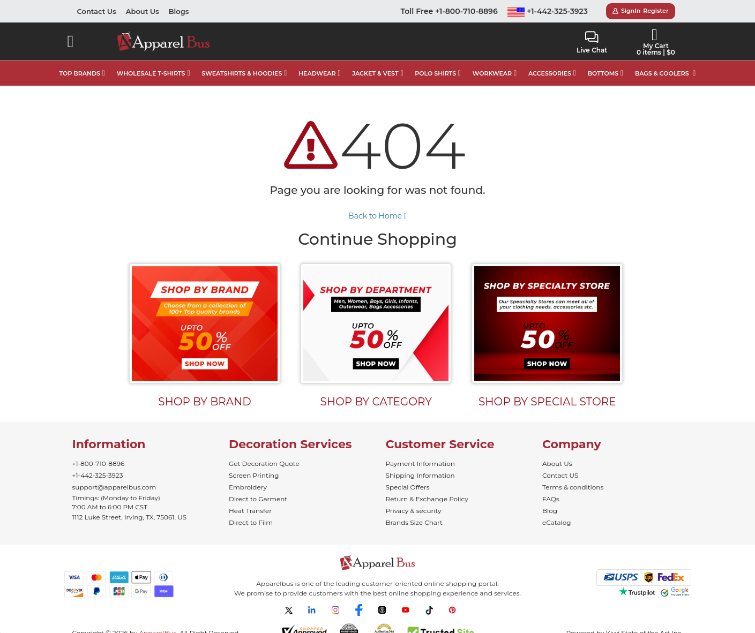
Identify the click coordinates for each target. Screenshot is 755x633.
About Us (142, 11)
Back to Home (377, 216)
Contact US (560, 475)
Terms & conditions (572, 487)
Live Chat (592, 42)
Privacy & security (414, 511)
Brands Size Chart (414, 522)
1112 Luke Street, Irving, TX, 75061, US (129, 517)
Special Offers (408, 487)
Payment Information (420, 463)
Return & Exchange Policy (427, 499)
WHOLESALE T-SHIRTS (151, 73)
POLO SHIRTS (435, 73)
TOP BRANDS (79, 73)
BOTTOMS (603, 73)
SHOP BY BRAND (204, 401)
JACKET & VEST (375, 73)
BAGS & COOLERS (662, 73)
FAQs (550, 499)
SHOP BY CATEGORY (376, 401)
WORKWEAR (492, 73)
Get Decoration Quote (264, 463)
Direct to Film (251, 522)
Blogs (179, 11)
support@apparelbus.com (114, 487)
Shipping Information (420, 475)
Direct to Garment (258, 499)
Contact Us (96, 11)
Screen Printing (254, 475)
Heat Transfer (250, 511)
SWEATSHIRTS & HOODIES (241, 73)
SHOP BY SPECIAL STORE (547, 401)
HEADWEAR (316, 73)
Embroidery (248, 487)
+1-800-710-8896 (98, 463)
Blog (549, 511)
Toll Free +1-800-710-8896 (449, 11)
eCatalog (556, 522)
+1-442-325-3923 (547, 11)
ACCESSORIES (549, 73)
